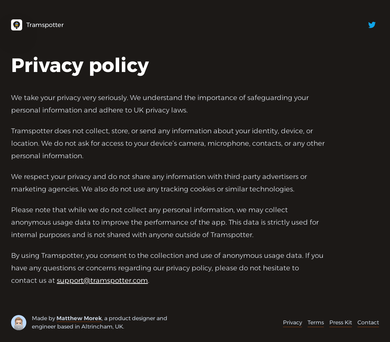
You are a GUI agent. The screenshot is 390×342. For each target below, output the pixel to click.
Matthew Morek (79, 318)
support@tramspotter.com (102, 280)
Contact (368, 322)
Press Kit (340, 322)
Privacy (292, 322)
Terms (316, 322)
